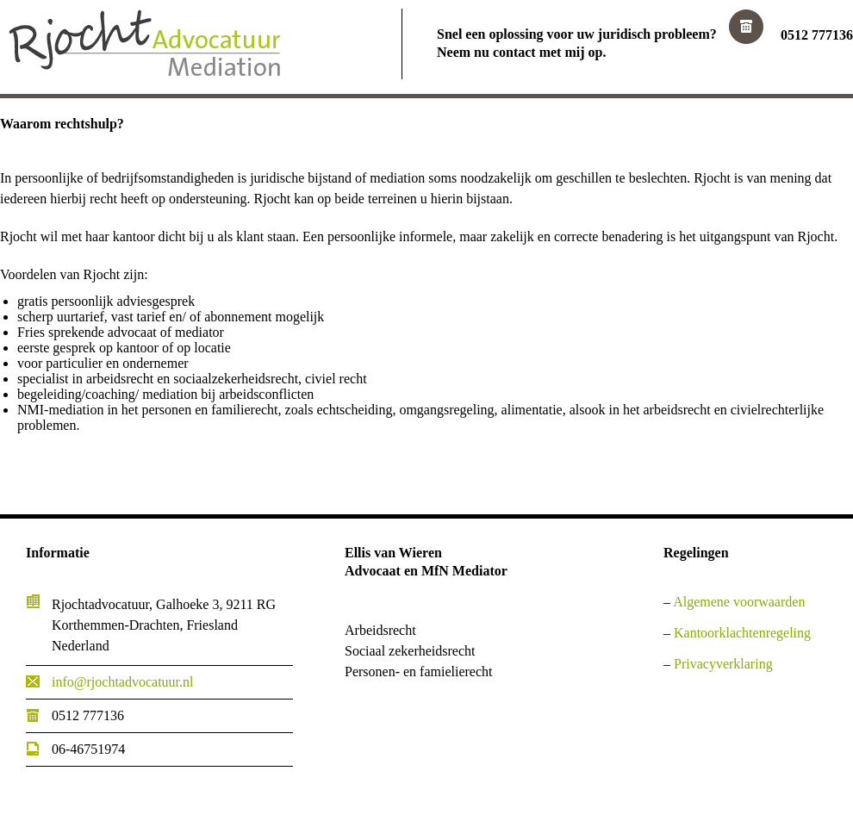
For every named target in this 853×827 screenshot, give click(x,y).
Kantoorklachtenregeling (742, 632)
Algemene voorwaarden (739, 601)
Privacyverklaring (723, 663)
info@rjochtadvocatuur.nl (122, 682)
